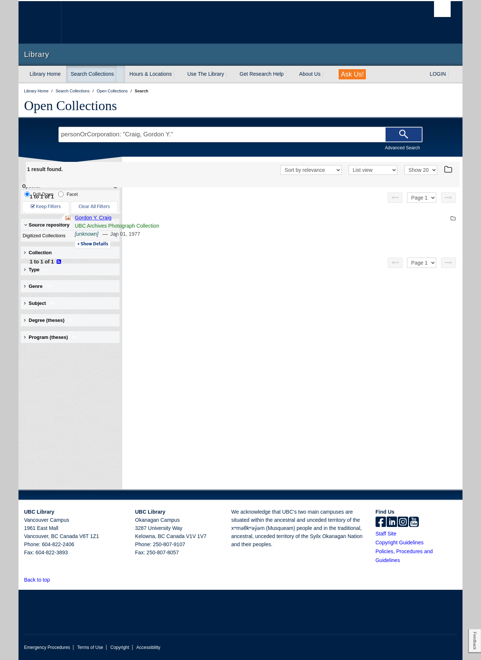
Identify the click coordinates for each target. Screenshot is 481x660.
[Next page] (448, 198)
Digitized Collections (68, 236)
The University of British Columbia (39, 22)
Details (194, 244)
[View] (373, 170)
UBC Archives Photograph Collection (218, 226)
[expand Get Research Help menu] (290, 74)
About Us (310, 74)
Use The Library (205, 74)
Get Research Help (262, 74)
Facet (68, 194)
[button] (54, 579)
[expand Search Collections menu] (120, 74)
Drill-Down (38, 194)
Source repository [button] (47, 225)
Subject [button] (40, 303)
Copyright (119, 647)
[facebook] (381, 522)
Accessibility (148, 647)
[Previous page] (395, 198)
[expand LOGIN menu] (452, 74)
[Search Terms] (240, 134)
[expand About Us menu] (327, 74)
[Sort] (311, 170)
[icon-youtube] (414, 522)
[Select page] (421, 198)
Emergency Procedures (47, 647)
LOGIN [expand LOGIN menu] (438, 74)
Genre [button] (38, 286)
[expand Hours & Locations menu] (178, 74)
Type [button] (37, 269)
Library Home (45, 74)
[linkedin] (392, 522)
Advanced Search (402, 147)
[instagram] (403, 522)
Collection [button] (38, 252)
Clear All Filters (94, 206)
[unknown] (188, 234)
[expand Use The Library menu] (230, 74)
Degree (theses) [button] (49, 320)
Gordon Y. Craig (194, 218)
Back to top (40, 580)
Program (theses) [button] (51, 337)
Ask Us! (352, 74)
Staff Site (386, 534)
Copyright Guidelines (400, 542)
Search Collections (92, 74)
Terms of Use (90, 647)
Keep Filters (46, 206)
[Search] (403, 134)
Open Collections (70, 105)
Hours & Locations (151, 74)
